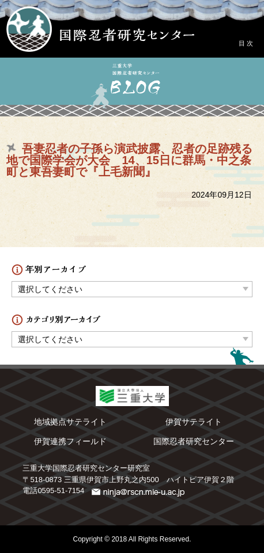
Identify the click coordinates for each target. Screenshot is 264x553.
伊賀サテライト (193, 421)
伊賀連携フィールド (70, 441)
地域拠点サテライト (70, 421)
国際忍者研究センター (193, 441)
